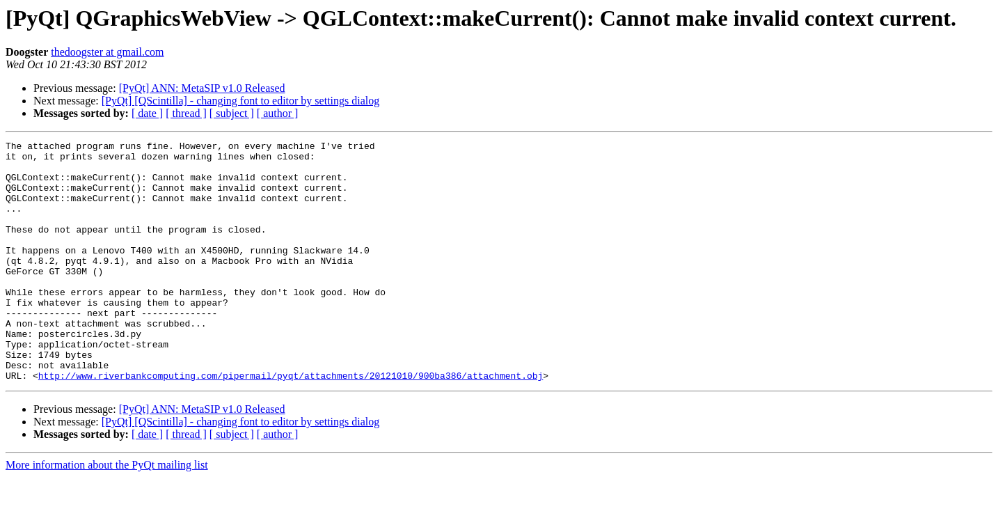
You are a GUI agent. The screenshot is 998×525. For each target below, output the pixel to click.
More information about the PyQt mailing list (107, 513)
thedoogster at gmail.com (107, 52)
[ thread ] (186, 113)
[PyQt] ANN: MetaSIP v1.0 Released (202, 88)
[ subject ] (231, 113)
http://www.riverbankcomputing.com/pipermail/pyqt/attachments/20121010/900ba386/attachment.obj (290, 423)
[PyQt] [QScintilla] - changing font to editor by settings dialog (241, 101)
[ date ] (147, 113)
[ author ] (278, 113)
